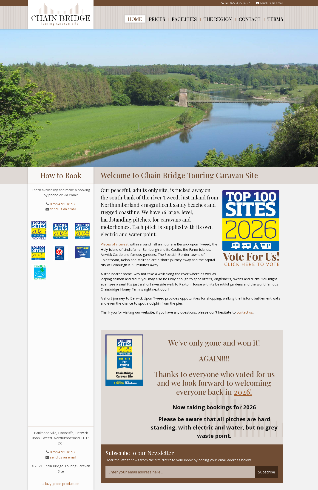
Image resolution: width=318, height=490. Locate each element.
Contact (250, 19)
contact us (245, 312)
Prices (157, 19)
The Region (218, 19)
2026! (243, 392)
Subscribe (266, 472)
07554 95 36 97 (240, 3)
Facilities (184, 19)
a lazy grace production (61, 483)
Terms (275, 19)
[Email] (180, 472)
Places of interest (115, 244)
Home (135, 19)
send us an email (271, 3)
